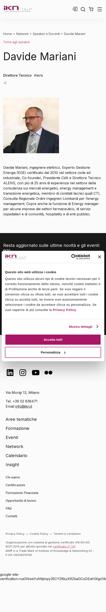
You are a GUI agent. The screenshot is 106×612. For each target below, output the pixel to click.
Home (7, 34)
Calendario (16, 455)
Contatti (11, 516)
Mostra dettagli (80, 326)
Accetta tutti (53, 339)
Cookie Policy (39, 533)
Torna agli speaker (16, 42)
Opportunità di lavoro (21, 500)
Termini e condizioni (67, 533)
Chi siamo (13, 477)
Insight (12, 464)
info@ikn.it (23, 406)
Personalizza (53, 352)
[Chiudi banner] (99, 256)
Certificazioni (15, 485)
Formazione (17, 428)
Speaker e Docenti (46, 34)
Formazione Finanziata (22, 493)
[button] (91, 9)
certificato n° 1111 (64, 546)
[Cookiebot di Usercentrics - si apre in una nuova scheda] (71, 257)
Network (22, 34)
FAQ (9, 508)
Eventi (12, 437)
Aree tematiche (21, 419)
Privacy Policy (64, 310)
